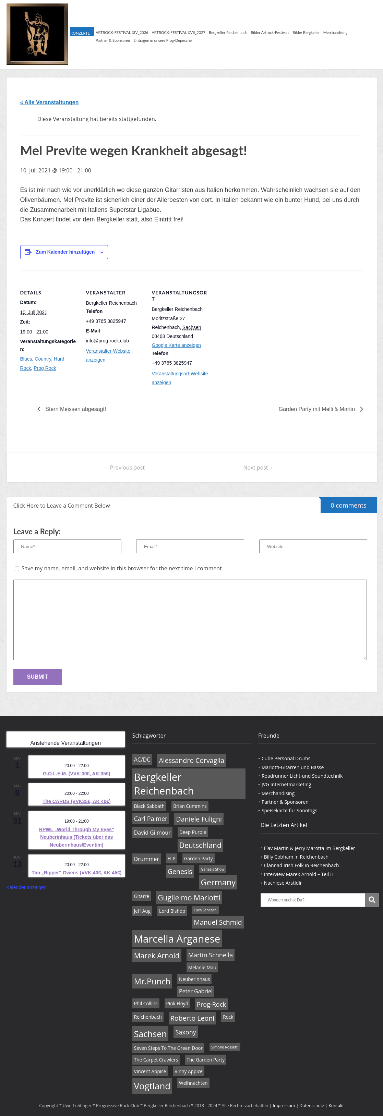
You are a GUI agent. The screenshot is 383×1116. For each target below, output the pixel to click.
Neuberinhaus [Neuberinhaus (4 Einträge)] (194, 979)
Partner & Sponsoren (113, 40)
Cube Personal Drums (286, 758)
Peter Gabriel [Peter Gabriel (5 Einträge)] (196, 991)
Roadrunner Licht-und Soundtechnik (302, 776)
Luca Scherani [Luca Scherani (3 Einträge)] (205, 910)
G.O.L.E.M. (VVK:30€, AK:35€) (76, 773)
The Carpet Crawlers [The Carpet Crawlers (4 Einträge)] (156, 1059)
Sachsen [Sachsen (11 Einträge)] (150, 1034)
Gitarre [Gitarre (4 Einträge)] (141, 896)
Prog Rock (45, 368)
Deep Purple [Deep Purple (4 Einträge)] (192, 832)
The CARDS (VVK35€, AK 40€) (77, 801)
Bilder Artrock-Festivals (270, 32)
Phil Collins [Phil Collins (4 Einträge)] (146, 1003)
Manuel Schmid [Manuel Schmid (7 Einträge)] (218, 922)
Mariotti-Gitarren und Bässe (293, 767)
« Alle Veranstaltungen (49, 102)
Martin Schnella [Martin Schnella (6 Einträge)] (210, 955)
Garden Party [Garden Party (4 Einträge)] (198, 858)
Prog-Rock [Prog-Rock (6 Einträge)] (211, 1004)
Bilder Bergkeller (306, 32)
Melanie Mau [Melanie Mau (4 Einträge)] (202, 967)
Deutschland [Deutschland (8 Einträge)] (200, 845)
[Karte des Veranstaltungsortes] (254, 317)
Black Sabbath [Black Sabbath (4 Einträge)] (149, 806)
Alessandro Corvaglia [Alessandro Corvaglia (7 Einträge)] (191, 760)
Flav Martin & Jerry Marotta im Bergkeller (309, 848)
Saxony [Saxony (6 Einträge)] (185, 1032)
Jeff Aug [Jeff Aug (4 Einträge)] (142, 911)
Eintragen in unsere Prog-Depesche (162, 40)
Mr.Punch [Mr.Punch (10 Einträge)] (152, 981)
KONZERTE (80, 33)
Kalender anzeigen (27, 887)
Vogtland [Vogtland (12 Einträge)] (152, 1086)
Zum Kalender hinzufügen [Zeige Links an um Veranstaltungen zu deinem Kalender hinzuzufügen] (65, 252)
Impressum (284, 1105)
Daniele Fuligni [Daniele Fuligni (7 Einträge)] (199, 819)
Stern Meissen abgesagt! (75, 409)
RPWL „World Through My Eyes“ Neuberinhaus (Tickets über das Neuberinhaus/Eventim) (76, 837)
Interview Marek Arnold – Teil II (298, 874)
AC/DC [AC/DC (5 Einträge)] (142, 759)
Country (43, 359)
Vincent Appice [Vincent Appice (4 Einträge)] (150, 1071)
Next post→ (258, 467)
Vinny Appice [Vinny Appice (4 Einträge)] (188, 1071)
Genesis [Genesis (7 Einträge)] (180, 871)
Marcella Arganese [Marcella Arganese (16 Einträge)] (177, 939)
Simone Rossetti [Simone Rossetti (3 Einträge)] (225, 1047)
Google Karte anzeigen (176, 345)
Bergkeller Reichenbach (228, 32)
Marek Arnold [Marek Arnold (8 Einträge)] (157, 955)
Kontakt (336, 1105)
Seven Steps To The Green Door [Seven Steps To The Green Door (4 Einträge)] (168, 1048)
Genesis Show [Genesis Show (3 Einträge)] (213, 869)
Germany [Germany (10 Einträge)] (218, 882)
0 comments (344, 503)
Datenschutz (312, 1105)
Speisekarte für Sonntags (289, 810)
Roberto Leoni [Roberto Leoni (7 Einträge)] (192, 1018)
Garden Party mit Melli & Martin (318, 409)
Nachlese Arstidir (283, 883)
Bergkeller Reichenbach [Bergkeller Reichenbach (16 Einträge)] (164, 784)
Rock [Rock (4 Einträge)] (228, 1017)
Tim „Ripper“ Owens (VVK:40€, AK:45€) (76, 872)
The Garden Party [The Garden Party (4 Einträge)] (206, 1059)
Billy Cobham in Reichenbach (296, 856)
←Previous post (125, 467)
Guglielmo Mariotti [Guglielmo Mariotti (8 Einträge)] (189, 897)
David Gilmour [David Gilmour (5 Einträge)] (152, 832)
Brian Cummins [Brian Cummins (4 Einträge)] (190, 806)
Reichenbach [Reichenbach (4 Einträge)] (148, 1017)
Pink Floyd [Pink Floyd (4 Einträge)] (177, 1003)
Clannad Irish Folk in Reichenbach (301, 865)
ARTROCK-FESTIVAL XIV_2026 (122, 32)
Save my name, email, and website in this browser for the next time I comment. (122, 568)
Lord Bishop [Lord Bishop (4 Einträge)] (172, 911)
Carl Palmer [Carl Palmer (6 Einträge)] (151, 818)
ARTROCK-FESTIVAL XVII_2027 (178, 32)
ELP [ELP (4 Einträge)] (172, 858)
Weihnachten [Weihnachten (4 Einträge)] (193, 1083)
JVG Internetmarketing (286, 784)
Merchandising (335, 32)
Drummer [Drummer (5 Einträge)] (146, 859)
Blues (26, 359)
